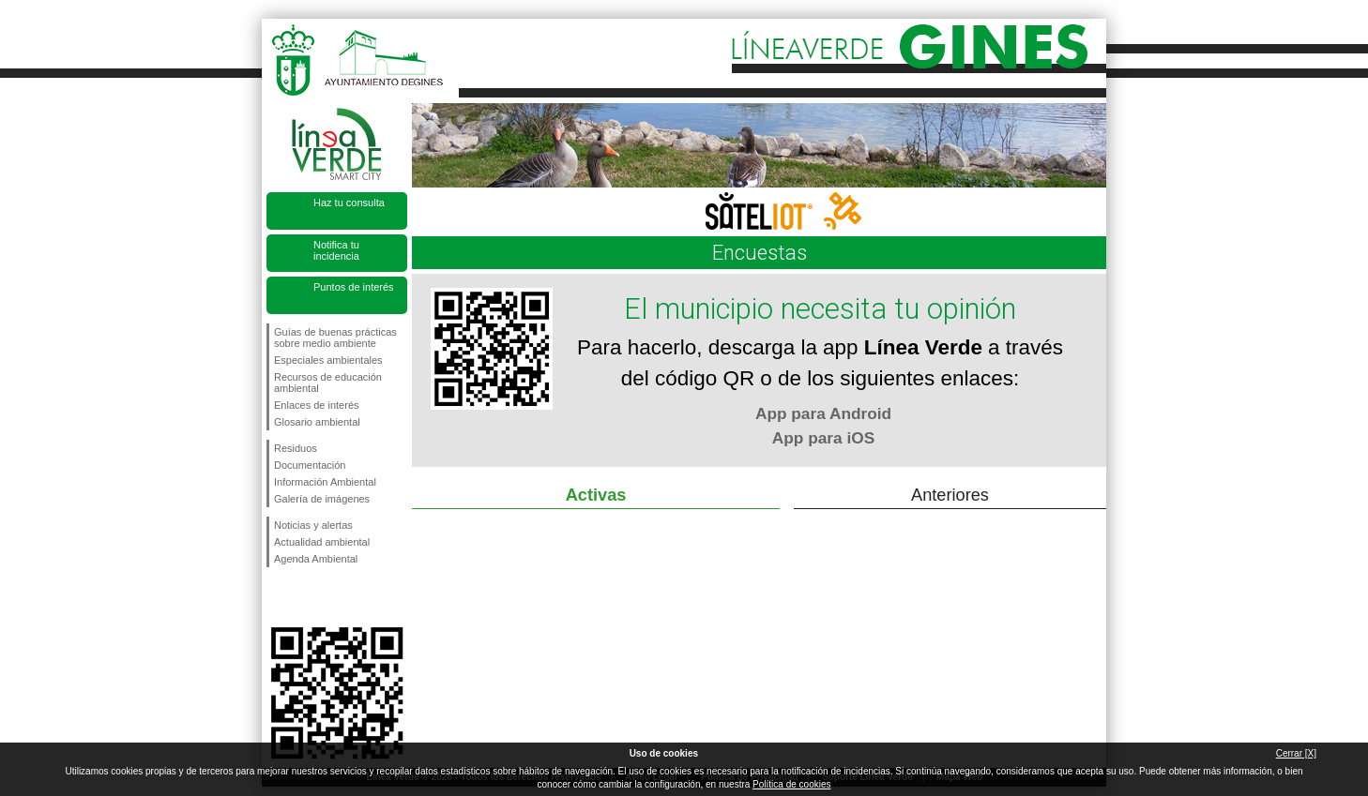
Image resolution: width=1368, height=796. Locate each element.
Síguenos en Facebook (277, 597)
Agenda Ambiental (315, 558)
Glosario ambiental (317, 422)
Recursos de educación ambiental (328, 382)
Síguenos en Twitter (308, 597)
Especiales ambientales (328, 360)
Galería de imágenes (322, 498)
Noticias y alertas (313, 525)
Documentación (309, 465)
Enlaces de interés (316, 405)
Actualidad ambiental (322, 542)
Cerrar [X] (1296, 753)
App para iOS (823, 437)
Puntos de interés (353, 287)
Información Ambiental (325, 482)
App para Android (823, 413)
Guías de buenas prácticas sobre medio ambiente (335, 337)
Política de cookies (791, 784)
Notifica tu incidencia (336, 250)
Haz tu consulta (349, 202)
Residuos (295, 448)
